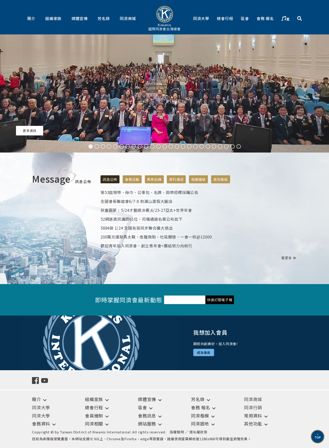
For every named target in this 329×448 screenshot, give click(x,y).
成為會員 (203, 352)
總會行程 (225, 18)
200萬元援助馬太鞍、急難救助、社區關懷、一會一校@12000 (156, 237)
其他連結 (220, 179)
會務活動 (132, 179)
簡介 (31, 18)
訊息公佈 (110, 179)
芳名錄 (104, 18)
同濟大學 (201, 18)
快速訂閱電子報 (219, 299)
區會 (245, 18)
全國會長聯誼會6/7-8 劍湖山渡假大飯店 (136, 201)
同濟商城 (128, 18)
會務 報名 (265, 18)
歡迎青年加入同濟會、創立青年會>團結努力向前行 (146, 246)
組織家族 (53, 18)
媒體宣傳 (80, 18)
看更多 (288, 257)
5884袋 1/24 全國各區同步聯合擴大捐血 (137, 228)
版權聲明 (177, 432)
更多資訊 (29, 130)
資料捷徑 (176, 179)
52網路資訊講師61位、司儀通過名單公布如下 (142, 219)
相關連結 (198, 179)
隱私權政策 (198, 432)
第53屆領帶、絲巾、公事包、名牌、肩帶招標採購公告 (149, 192)
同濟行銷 (253, 407)
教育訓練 (154, 179)
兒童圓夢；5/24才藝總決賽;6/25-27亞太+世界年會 (146, 210)
